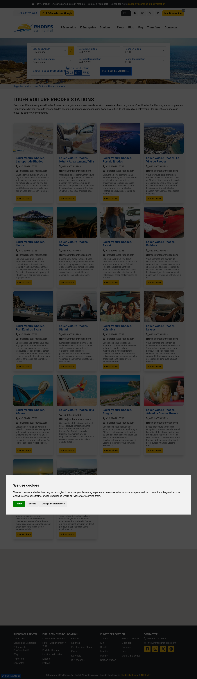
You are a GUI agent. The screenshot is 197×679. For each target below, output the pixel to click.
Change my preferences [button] (53, 503)
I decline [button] (32, 503)
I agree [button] (19, 503)
